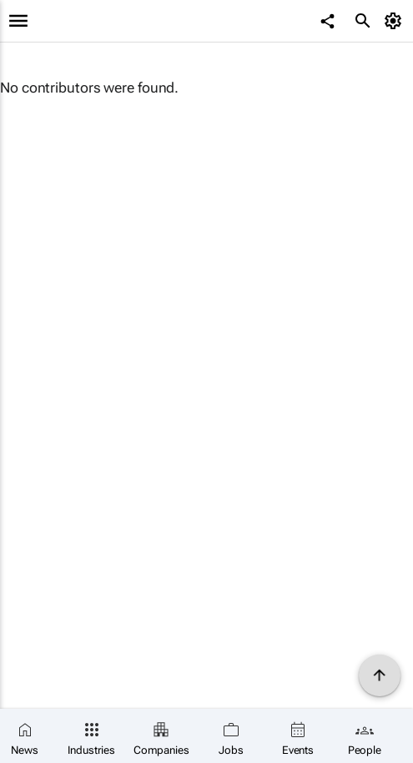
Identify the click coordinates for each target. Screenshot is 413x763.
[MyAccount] (396, 20)
